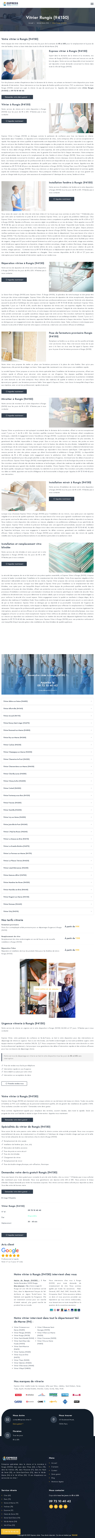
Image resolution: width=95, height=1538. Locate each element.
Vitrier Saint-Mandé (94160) (24, 1338)
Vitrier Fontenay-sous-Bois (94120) (16, 795)
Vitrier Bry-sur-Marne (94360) (14, 737)
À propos (54, 1467)
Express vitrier (35, 1535)
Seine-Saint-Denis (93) (24, 1472)
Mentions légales (57, 1481)
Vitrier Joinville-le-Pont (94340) (15, 824)
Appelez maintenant (14, 121)
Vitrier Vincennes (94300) (46, 1338)
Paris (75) (42, 1467)
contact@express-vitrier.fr (47, 690)
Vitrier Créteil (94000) (12, 788)
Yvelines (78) (13, 1469)
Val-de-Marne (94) (43, 23)
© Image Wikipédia (8, 1198)
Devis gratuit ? (18, 1424)
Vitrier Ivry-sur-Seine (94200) (14, 817)
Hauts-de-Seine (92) (11, 1514)
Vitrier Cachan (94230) (12, 745)
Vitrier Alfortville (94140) (13, 708)
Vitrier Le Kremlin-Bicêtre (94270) (16, 846)
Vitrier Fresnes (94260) (12, 803)
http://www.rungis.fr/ (34, 1286)
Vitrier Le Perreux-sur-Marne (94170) (17, 853)
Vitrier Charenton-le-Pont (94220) (16, 759)
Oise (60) (31, 1467)
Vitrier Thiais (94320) (21, 1360)
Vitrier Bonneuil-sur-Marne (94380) (16, 730)
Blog (53, 1478)
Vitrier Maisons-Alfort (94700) (14, 875)
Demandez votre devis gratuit (17, 97)
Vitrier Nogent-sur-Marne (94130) (16, 897)
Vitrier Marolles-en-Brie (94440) (15, 890)
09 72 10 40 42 (47, 685)
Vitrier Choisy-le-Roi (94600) (14, 781)
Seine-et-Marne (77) (11, 1503)
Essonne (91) (29, 1469)
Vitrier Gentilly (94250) (12, 810)
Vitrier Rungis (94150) (22, 1335)
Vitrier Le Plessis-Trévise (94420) (16, 861)
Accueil (31, 23)
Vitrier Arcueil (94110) (11, 716)
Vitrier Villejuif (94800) (22, 1368)
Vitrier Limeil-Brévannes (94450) (15, 868)
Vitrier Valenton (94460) (23, 1363)
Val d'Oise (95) (21, 1475)
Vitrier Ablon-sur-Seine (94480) (15, 701)
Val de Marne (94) (10, 1521)
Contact (54, 1470)
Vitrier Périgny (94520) (22, 1333)
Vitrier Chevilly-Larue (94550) (14, 774)
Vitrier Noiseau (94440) (12, 904)
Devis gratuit (55, 1474)
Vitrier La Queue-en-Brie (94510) (16, 839)
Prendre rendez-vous (15, 1083)
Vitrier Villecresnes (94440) (24, 1365)
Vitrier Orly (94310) (11, 911)
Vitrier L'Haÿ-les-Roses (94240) (15, 832)
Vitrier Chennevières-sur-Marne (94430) (18, 766)
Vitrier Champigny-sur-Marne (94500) (17, 752)
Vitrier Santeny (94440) (22, 1352)
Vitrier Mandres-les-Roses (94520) (16, 882)
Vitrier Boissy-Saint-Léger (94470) (16, 723)
